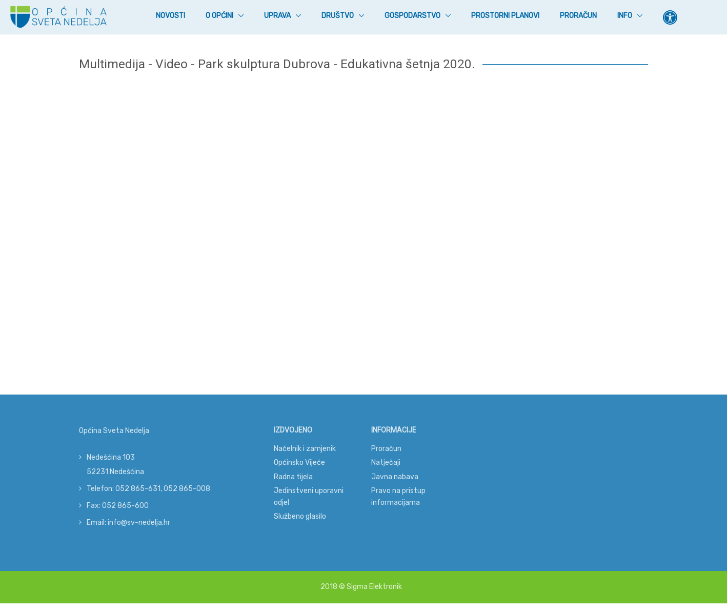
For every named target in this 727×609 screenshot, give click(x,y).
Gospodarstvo (413, 15)
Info (625, 15)
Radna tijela (293, 477)
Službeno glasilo (300, 516)
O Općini (220, 15)
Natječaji (385, 462)
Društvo (338, 15)
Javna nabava (394, 477)
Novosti (170, 15)
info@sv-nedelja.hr (139, 522)
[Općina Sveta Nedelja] (58, 17)
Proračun (578, 15)
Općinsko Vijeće (299, 462)
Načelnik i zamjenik (305, 448)
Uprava (278, 15)
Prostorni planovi (505, 15)
